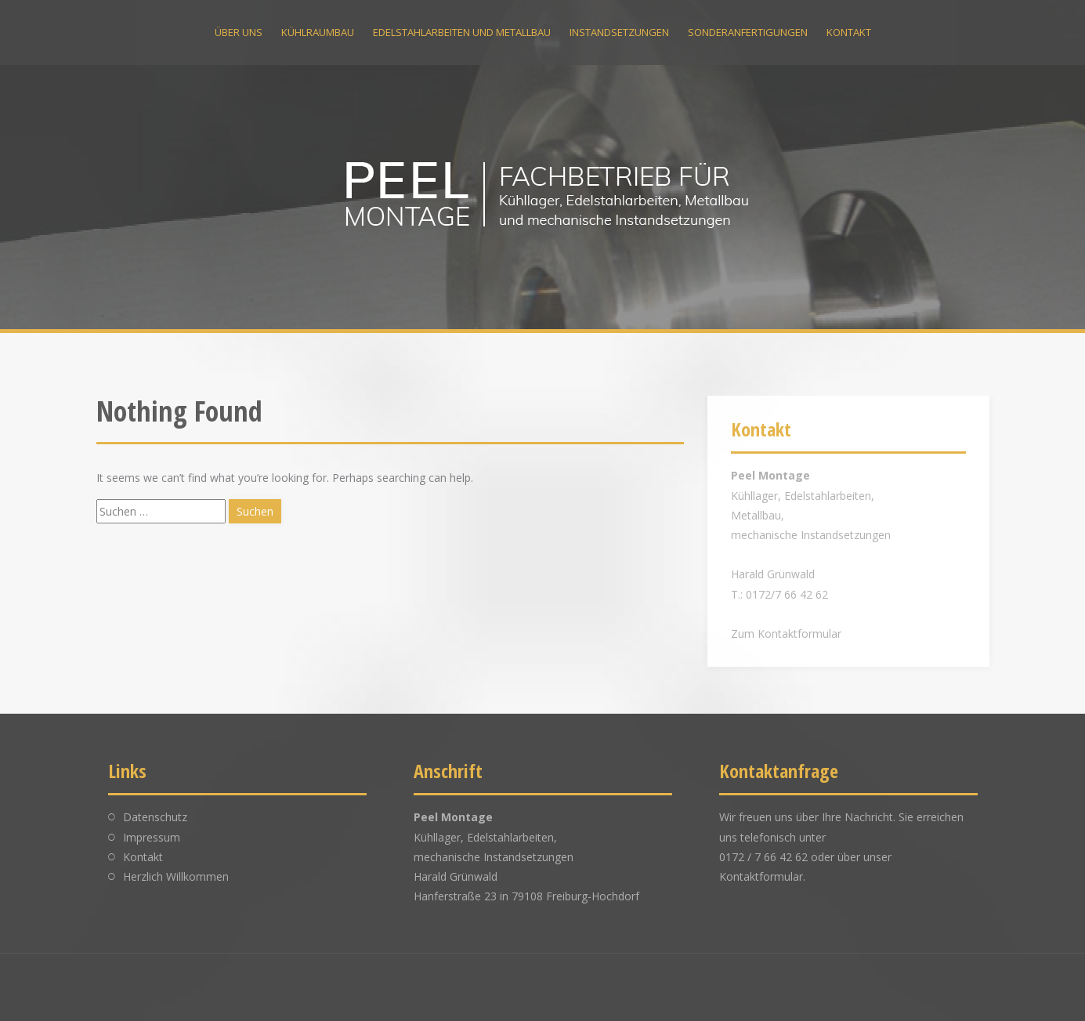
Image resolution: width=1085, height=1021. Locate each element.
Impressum (151, 837)
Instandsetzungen (619, 32)
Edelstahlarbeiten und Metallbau (462, 32)
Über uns (238, 32)
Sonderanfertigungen (748, 32)
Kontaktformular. (762, 876)
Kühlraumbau (317, 32)
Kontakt (848, 32)
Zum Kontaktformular (786, 633)
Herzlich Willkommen (176, 876)
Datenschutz (155, 816)
